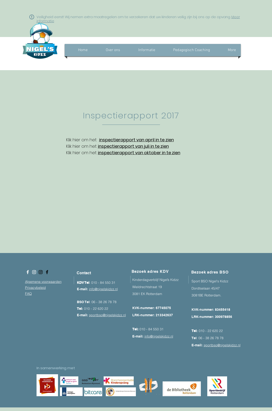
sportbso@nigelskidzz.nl (107, 315)
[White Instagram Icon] (34, 272)
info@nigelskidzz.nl (103, 289)
